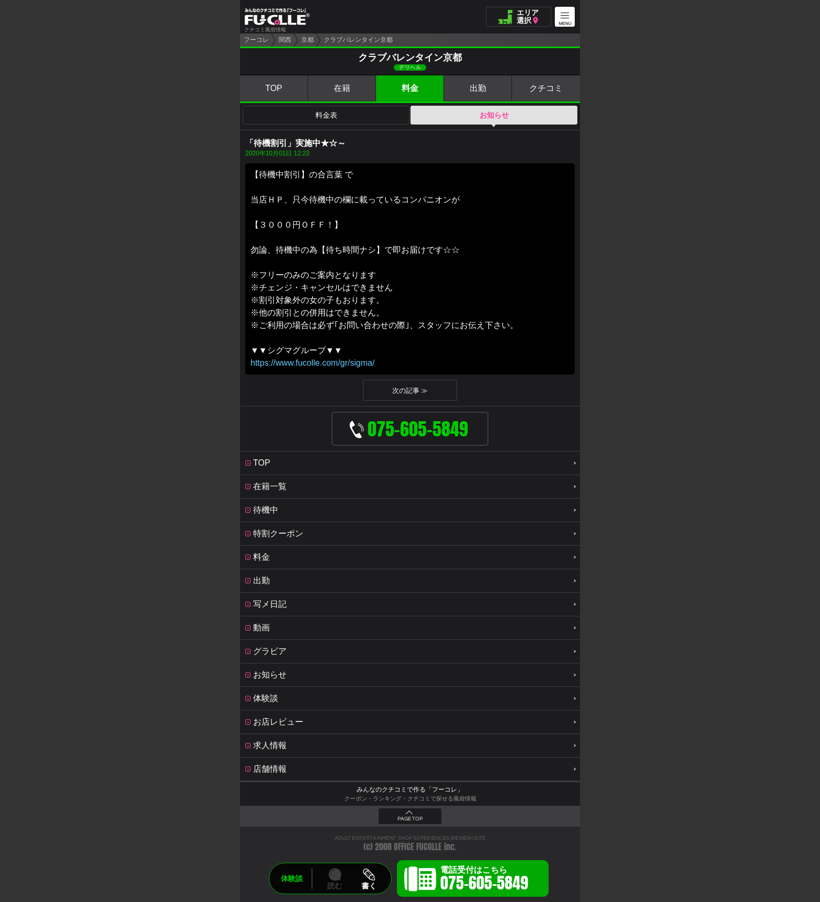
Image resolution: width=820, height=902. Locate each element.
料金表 (326, 115)
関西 (285, 39)
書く (368, 886)
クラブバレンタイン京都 (358, 39)
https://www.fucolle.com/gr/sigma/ (312, 362)
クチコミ (546, 88)
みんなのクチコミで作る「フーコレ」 (410, 789)
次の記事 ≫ (410, 390)
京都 (307, 39)
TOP (273, 88)
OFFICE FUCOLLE (418, 847)
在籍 (342, 88)
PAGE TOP (410, 818)
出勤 (478, 88)
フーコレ (256, 39)
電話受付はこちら (484, 880)
